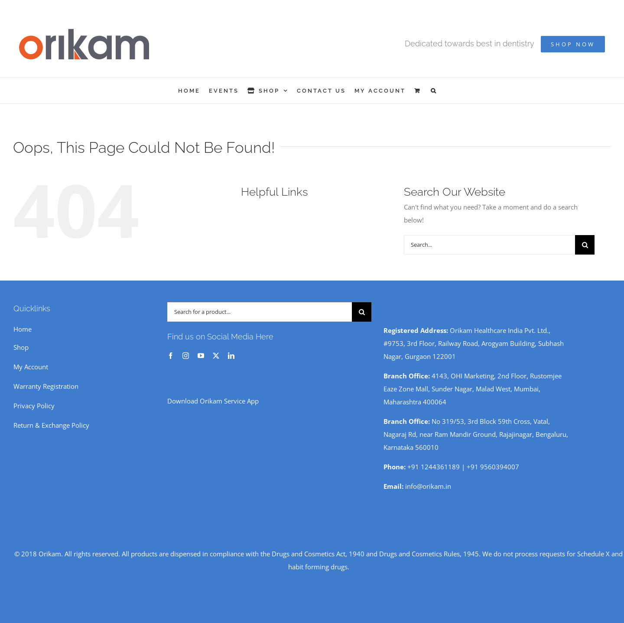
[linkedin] (231, 355)
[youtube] (201, 355)
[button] (434, 90)
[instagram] (185, 355)
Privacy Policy (34, 405)
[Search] (585, 245)
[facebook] (170, 355)
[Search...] (489, 245)
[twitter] (216, 355)
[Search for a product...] (259, 312)
